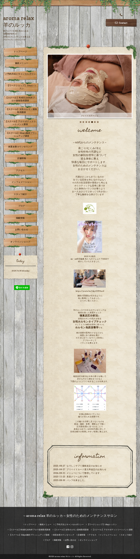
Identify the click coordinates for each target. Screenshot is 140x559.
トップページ (20, 51)
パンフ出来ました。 (77, 480)
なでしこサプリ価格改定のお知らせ (84, 465)
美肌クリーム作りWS (77, 476)
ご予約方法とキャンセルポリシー (20, 75)
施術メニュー (21, 63)
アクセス (20, 170)
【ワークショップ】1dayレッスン (21, 87)
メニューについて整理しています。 (84, 473)
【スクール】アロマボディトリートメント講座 (20, 123)
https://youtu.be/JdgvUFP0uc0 (90, 291)
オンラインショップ (20, 241)
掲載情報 (20, 218)
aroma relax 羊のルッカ (64, 556)
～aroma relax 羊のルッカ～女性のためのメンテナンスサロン (70, 516)
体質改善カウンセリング (20, 146)
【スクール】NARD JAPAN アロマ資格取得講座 (20, 99)
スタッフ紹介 (20, 194)
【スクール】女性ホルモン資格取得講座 (21, 111)
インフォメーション (22, 182)
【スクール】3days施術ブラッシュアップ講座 (21, 134)
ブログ (21, 205)
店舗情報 (21, 158)
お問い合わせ (21, 229)
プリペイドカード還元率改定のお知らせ (86, 469)
